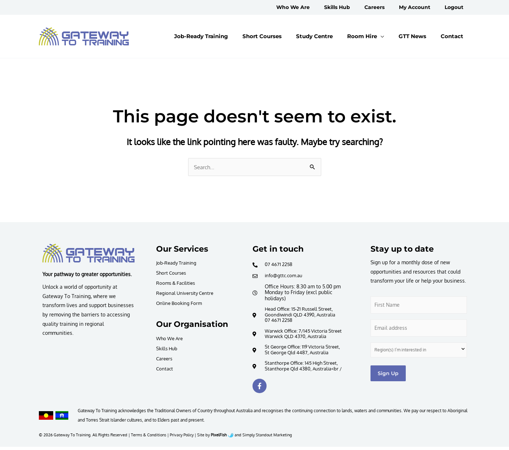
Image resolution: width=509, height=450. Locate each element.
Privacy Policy (182, 438)
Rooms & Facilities (177, 283)
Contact (165, 369)
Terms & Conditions (148, 438)
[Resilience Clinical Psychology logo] (88, 253)
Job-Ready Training (178, 263)
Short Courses (172, 273)
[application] (398, 36)
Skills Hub (167, 349)
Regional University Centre (187, 293)
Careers (165, 359)
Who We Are (171, 339)
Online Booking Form (180, 303)
